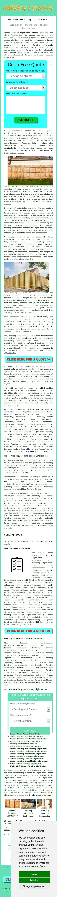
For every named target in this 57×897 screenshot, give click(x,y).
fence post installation (15, 592)
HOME (23, 15)
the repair (48, 585)
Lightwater (9, 412)
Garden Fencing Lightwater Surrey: (21, 33)
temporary (28, 585)
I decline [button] (34, 880)
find (13, 643)
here (6, 685)
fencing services (12, 615)
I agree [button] (34, 874)
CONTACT (41, 15)
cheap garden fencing (28, 583)
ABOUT (35, 15)
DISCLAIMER (50, 15)
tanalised (48, 578)
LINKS (29, 15)
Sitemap (6, 868)
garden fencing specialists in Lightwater (33, 770)
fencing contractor (24, 479)
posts (37, 610)
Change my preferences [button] (34, 886)
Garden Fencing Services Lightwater (25, 689)
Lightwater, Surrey (41, 795)
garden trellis (37, 590)
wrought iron (20, 602)
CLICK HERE (29, 451)
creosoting (47, 595)
